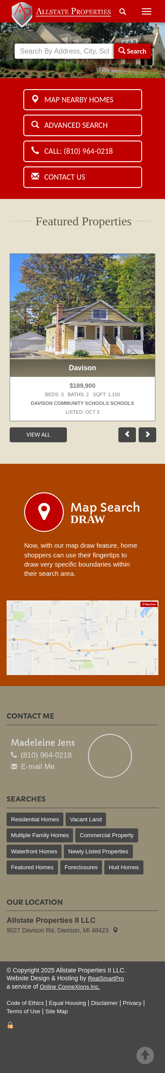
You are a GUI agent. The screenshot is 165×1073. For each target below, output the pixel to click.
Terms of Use (23, 1011)
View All (38, 434)
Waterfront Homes (34, 851)
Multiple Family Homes (40, 835)
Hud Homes (124, 867)
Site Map (56, 1011)
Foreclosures (81, 867)
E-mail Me (38, 766)
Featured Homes (32, 867)
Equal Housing (67, 1003)
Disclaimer (104, 1003)
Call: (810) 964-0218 (72, 151)
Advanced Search (69, 125)
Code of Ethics (25, 1003)
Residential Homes (35, 819)
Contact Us (58, 177)
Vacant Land (86, 819)
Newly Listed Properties (98, 851)
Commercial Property (106, 835)
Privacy (132, 1003)
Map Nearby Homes (72, 100)
